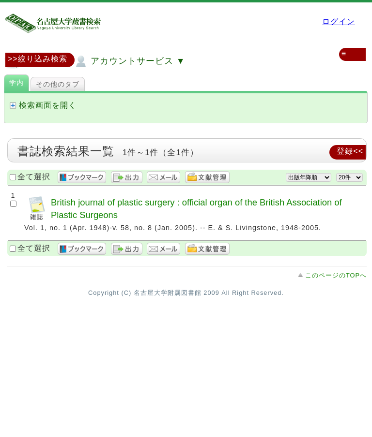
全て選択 (33, 177)
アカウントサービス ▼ (129, 61)
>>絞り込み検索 (37, 59)
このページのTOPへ (336, 275)
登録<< (350, 151)
